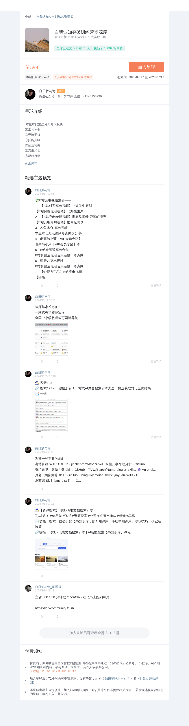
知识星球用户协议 (117, 678)
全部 (28, 16)
